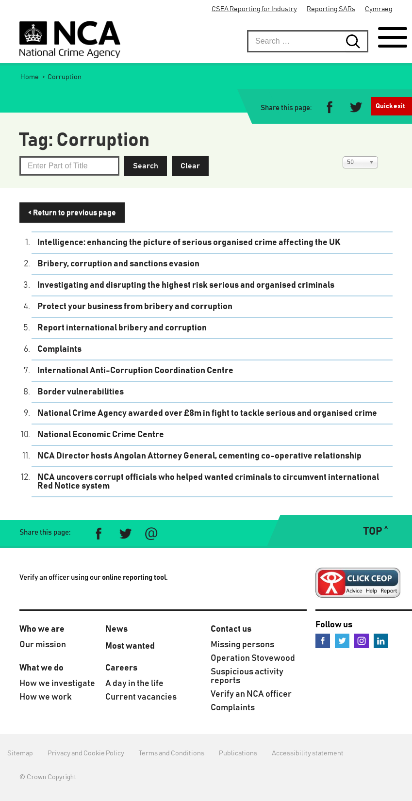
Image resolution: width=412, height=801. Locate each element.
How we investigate (57, 683)
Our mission (42, 644)
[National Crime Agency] (69, 39)
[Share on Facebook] (329, 108)
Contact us (231, 629)
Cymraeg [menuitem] (379, 9)
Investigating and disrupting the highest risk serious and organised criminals (185, 285)
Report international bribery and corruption (122, 328)
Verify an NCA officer (251, 694)
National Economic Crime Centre (100, 434)
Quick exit (390, 106)
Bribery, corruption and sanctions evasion (118, 264)
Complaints (59, 349)
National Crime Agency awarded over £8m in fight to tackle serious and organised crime (207, 413)
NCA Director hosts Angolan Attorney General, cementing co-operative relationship (199, 456)
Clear (190, 166)
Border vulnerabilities (80, 392)
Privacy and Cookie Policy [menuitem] (86, 753)
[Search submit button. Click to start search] (357, 41)
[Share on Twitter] (355, 108)
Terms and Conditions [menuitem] (171, 753)
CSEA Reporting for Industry (254, 9)
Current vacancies (141, 697)
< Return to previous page (72, 212)
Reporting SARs (331, 9)
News (116, 629)
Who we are (42, 629)
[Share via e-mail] (151, 534)
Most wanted (130, 646)
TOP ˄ (375, 531)
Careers (121, 668)
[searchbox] (307, 41)
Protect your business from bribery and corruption (134, 306)
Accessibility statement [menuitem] (308, 753)
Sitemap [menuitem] (20, 753)
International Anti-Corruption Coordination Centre (135, 370)
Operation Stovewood (253, 658)
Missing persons (242, 644)
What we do (41, 668)
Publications (238, 753)
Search (145, 166)
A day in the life (134, 683)
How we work (45, 697)
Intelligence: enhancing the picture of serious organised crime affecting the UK (189, 242)
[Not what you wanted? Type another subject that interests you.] (69, 166)
